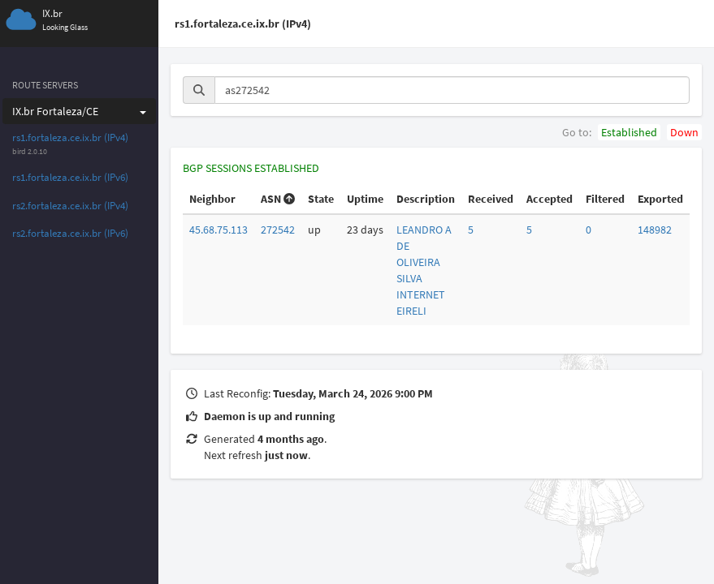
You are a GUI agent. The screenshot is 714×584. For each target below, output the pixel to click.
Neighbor (212, 198)
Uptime (365, 198)
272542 (278, 229)
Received (490, 198)
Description (425, 198)
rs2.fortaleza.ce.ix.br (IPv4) (70, 206)
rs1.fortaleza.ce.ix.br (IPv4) (70, 137)
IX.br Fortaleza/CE (79, 111)
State (321, 198)
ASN (278, 198)
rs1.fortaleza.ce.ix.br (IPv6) (70, 177)
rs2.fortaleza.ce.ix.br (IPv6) (70, 233)
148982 (655, 229)
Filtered (605, 198)
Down (684, 132)
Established (629, 132)
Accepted (549, 198)
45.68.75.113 (218, 229)
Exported (660, 198)
